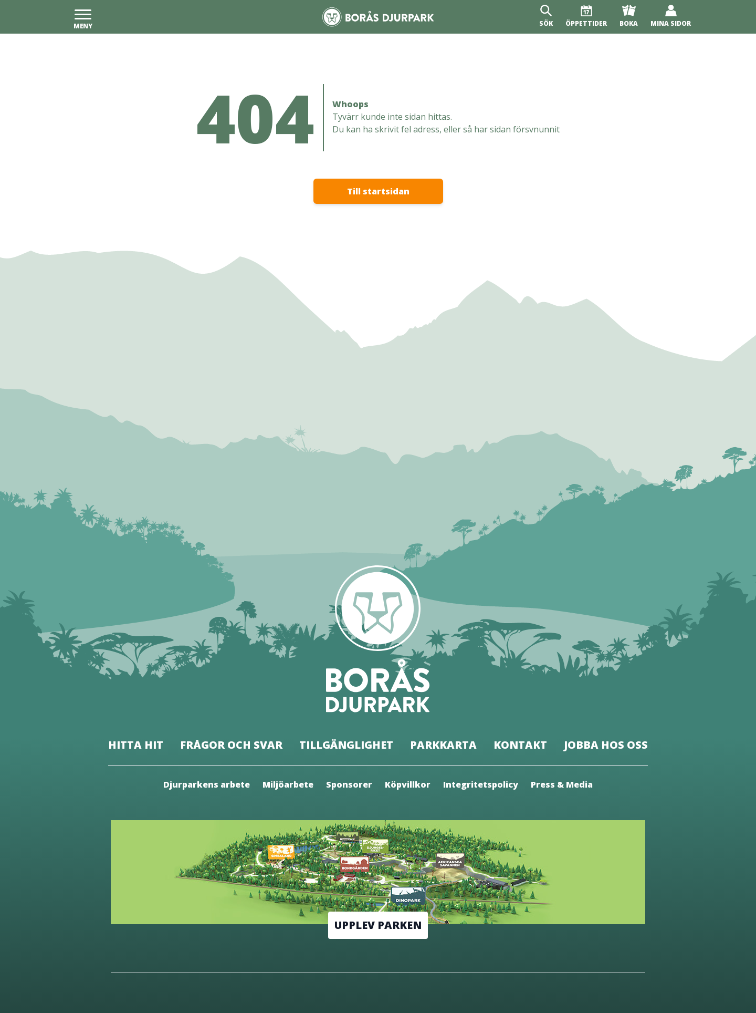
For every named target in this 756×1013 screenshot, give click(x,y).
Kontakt (520, 745)
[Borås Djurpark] (378, 17)
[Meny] (83, 17)
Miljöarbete (287, 784)
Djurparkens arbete (206, 784)
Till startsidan (378, 191)
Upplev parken (378, 925)
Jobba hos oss (606, 745)
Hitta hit (135, 745)
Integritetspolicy (480, 784)
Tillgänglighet (346, 745)
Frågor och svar (231, 745)
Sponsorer (349, 784)
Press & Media (562, 784)
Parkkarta (443, 745)
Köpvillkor (407, 784)
